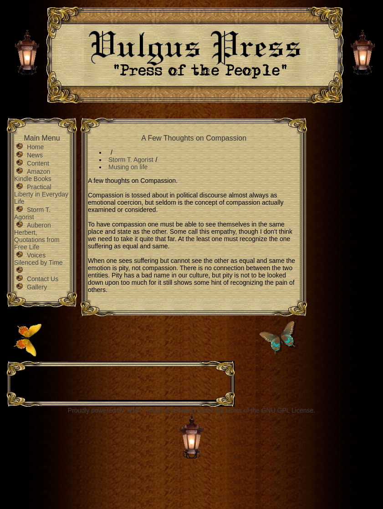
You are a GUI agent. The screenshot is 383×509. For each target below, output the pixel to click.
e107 (135, 410)
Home (35, 147)
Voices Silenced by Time (38, 259)
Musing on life (128, 167)
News (35, 155)
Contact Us (42, 278)
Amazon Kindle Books (32, 175)
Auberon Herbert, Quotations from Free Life (37, 236)
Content (38, 163)
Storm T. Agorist (32, 213)
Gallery (37, 287)
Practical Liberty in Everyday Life (41, 194)
